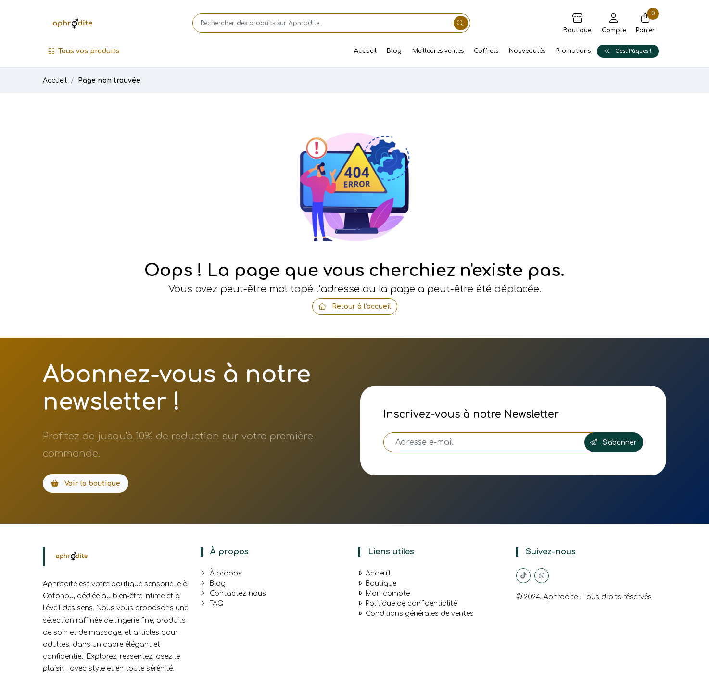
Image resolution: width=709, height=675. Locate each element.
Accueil (365, 51)
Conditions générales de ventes (416, 613)
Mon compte (384, 593)
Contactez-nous (233, 593)
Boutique (377, 583)
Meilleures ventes (438, 51)
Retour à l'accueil (354, 306)
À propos (221, 573)
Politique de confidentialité (407, 603)
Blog (394, 51)
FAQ (212, 603)
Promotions (573, 51)
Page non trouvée (109, 80)
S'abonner (613, 442)
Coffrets (486, 51)
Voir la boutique (85, 483)
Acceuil (374, 573)
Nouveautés (527, 51)
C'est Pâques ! (628, 51)
